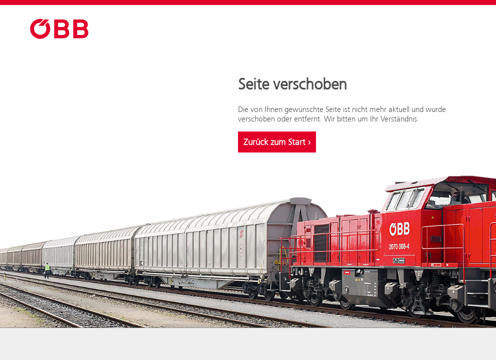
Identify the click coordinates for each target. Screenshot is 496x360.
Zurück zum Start (277, 142)
